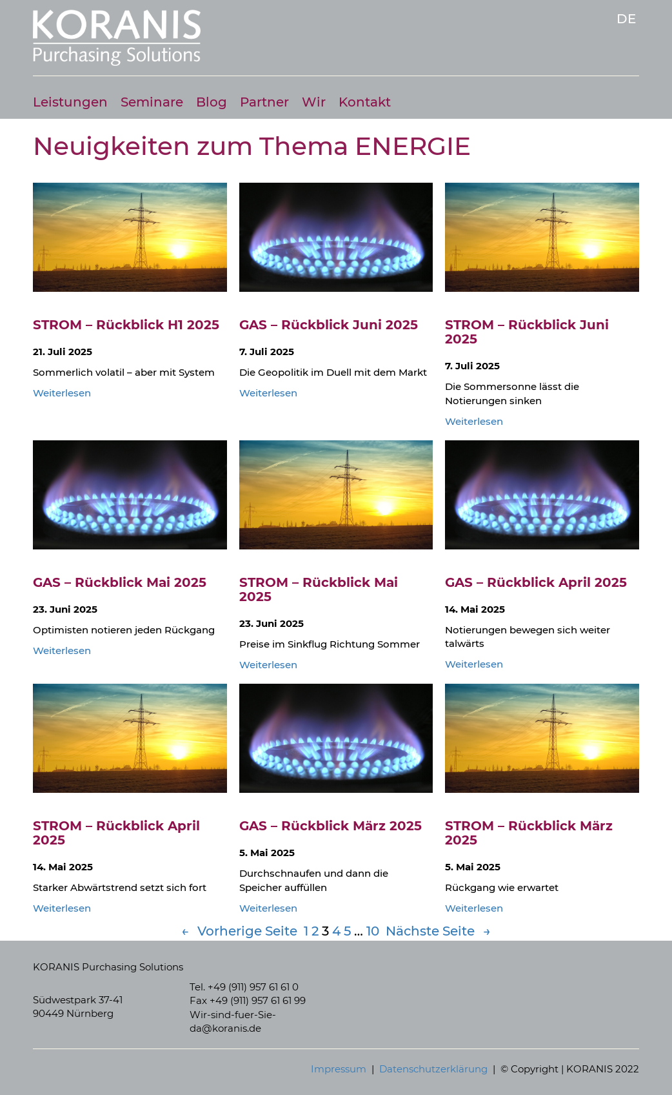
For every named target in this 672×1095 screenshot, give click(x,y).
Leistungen (70, 102)
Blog (211, 102)
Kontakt (365, 102)
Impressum (338, 1069)
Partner (264, 102)
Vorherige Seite (239, 931)
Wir (314, 102)
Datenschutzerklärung (433, 1069)
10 (372, 931)
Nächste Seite (438, 931)
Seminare (152, 102)
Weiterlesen (62, 393)
